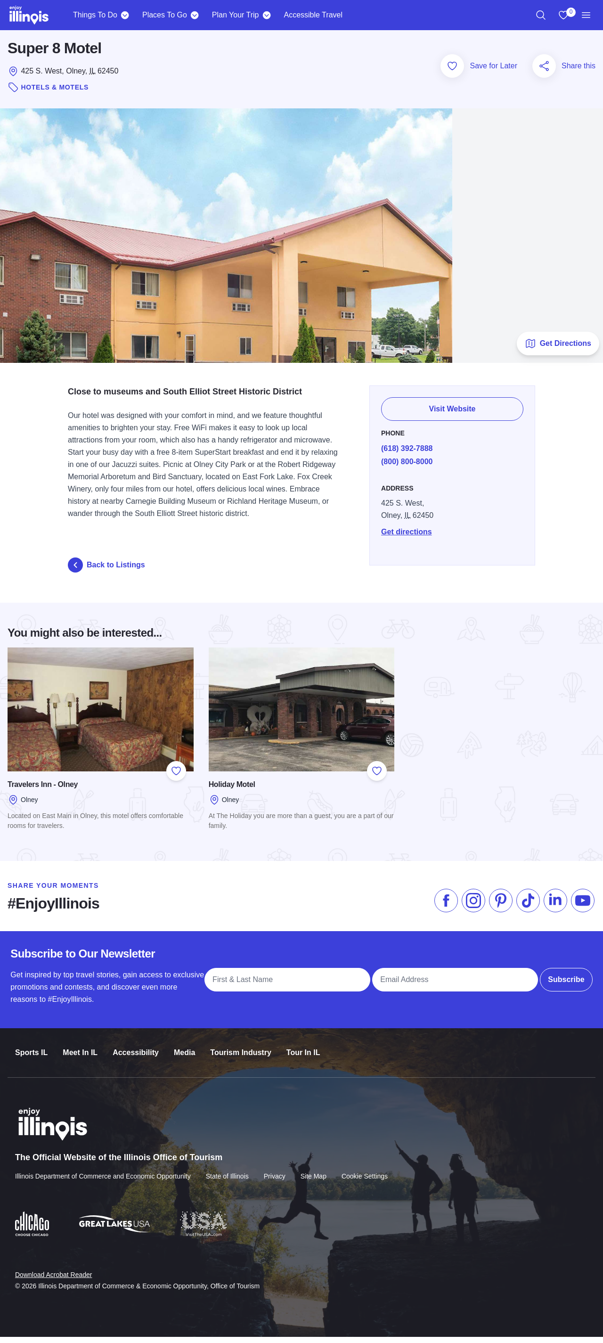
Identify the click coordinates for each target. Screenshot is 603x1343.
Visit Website (454, 410)
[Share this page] (544, 72)
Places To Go (164, 15)
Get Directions (558, 349)
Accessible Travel (313, 15)
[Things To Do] (125, 15)
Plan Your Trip (235, 15)
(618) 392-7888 (409, 449)
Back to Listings (106, 570)
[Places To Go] (195, 15)
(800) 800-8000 (409, 462)
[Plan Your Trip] (266, 15)
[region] (540, 15)
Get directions (409, 532)
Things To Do (95, 15)
